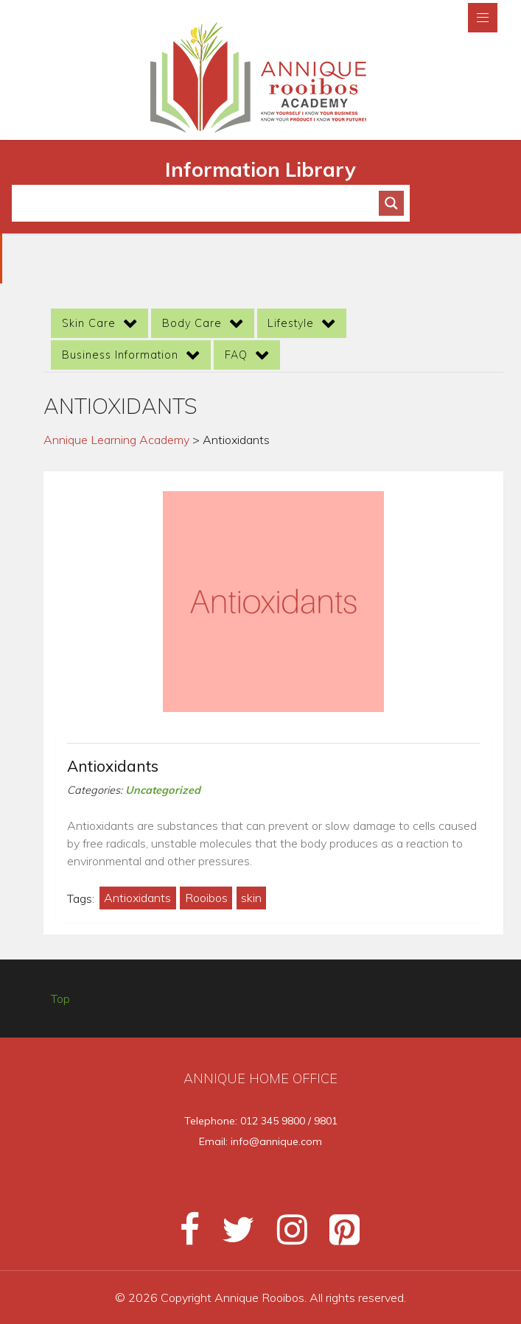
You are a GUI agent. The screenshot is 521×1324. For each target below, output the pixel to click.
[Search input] (202, 203)
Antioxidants (112, 765)
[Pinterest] (336, 1236)
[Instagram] (285, 1236)
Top (60, 998)
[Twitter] (231, 1236)
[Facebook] (183, 1236)
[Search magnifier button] (391, 203)
